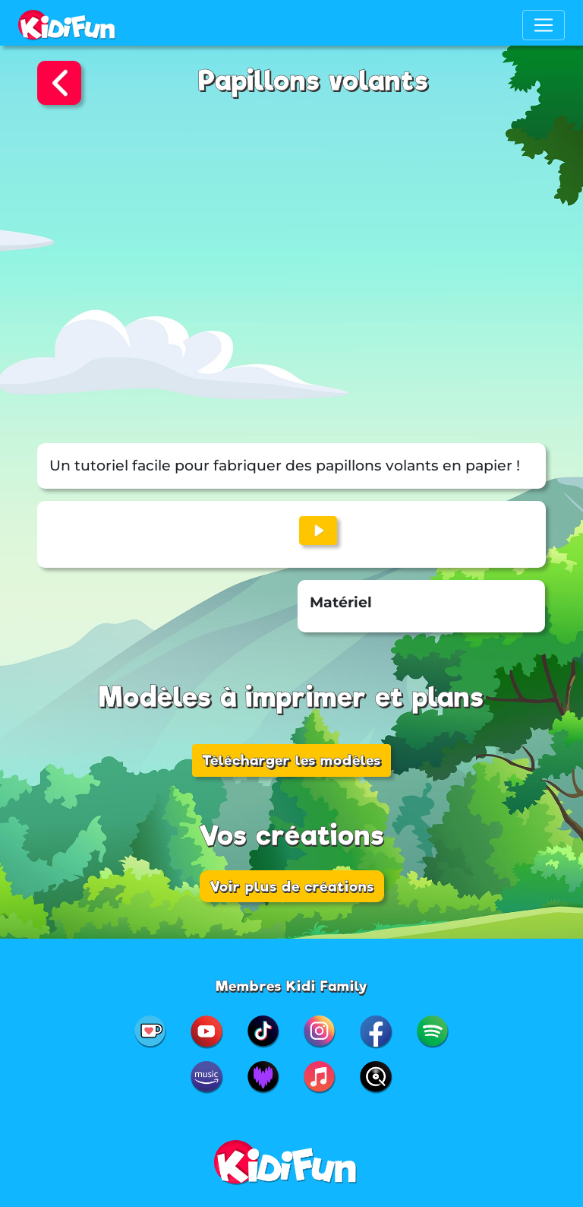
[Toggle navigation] (543, 25)
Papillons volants (313, 81)
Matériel (341, 602)
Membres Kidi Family (292, 986)
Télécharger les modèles (291, 760)
